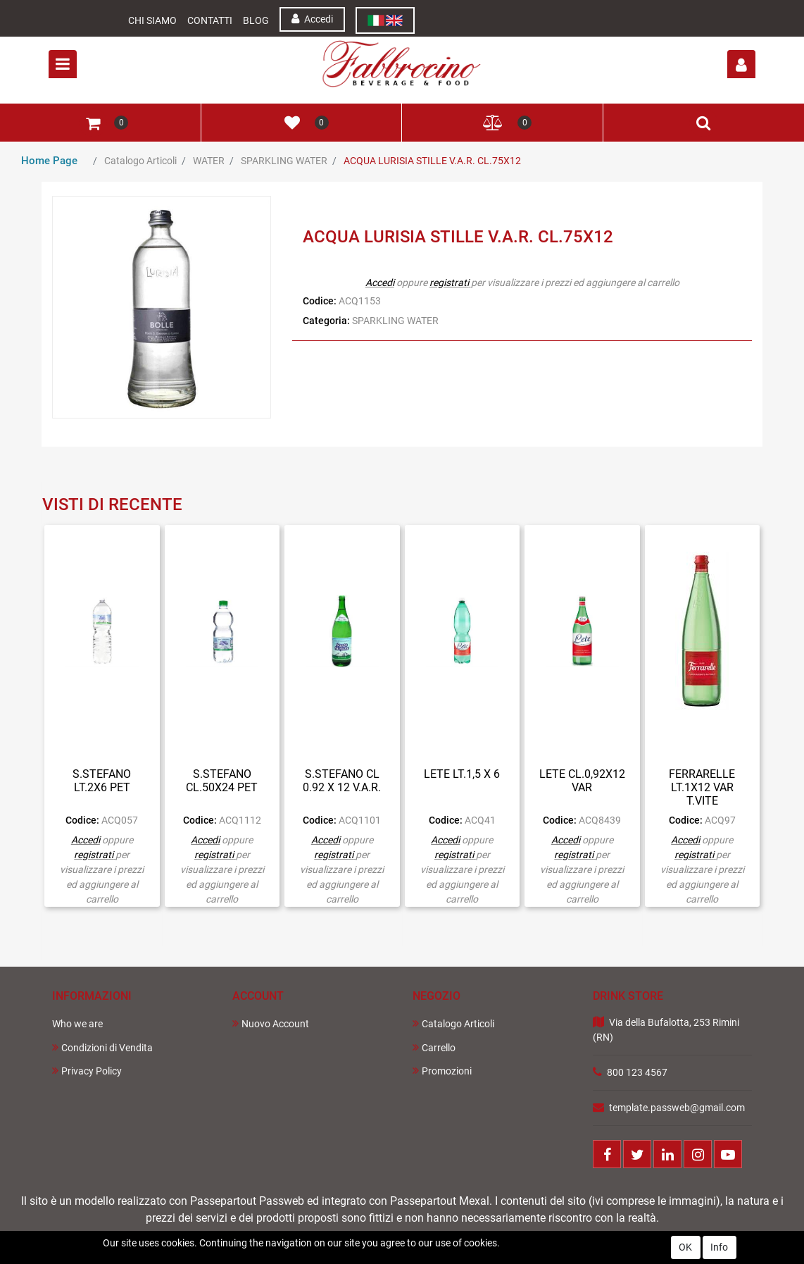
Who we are (77, 1023)
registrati (449, 282)
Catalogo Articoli (140, 160)
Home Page (49, 160)
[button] (741, 64)
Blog (256, 20)
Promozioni (442, 1071)
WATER (209, 160)
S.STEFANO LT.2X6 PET (102, 780)
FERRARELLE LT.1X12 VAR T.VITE (702, 787)
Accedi (312, 19)
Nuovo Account (270, 1023)
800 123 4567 (637, 1072)
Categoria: (326, 320)
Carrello (434, 1047)
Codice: (320, 300)
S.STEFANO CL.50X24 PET (222, 780)
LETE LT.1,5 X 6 (462, 774)
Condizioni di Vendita (102, 1047)
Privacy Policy (87, 1071)
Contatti (209, 20)
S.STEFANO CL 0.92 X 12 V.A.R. (342, 780)
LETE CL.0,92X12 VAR (582, 780)
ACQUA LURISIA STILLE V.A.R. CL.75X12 (432, 160)
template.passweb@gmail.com (677, 1107)
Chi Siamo (152, 20)
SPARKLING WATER (284, 160)
